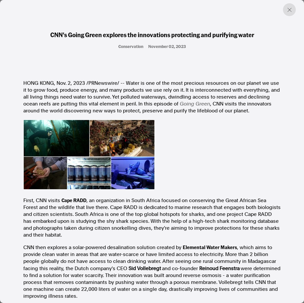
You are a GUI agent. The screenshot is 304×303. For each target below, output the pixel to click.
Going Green (195, 104)
